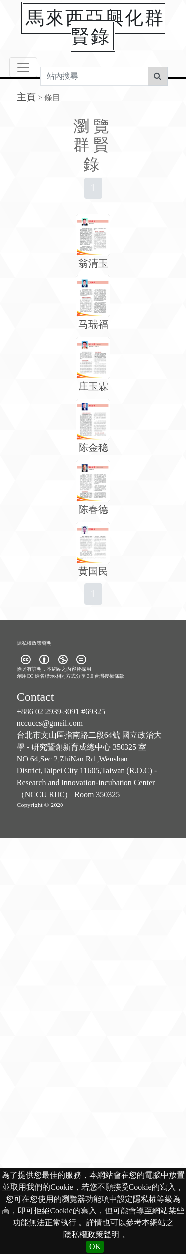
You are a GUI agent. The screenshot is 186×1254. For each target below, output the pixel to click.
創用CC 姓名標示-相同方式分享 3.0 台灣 (61, 676)
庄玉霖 (93, 386)
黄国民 (93, 571)
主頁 (26, 97)
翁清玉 (93, 263)
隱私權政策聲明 (91, 1234)
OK (95, 1246)
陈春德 (93, 509)
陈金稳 (93, 447)
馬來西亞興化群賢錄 (95, 26)
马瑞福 (93, 324)
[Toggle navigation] (23, 67)
